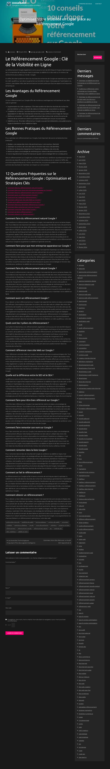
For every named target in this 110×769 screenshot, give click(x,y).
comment (82, 341)
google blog (83, 429)
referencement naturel (87, 596)
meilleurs (82, 496)
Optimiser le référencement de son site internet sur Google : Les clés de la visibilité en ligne (88, 107)
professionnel (83, 566)
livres (80, 465)
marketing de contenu (86, 472)
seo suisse (82, 637)
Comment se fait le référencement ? (20, 212)
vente (81, 724)
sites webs (82, 697)
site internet (83, 663)
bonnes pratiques (41, 522)
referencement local (86, 593)
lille (80, 455)
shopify (81, 643)
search (81, 613)
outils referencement (86, 526)
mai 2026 (82, 157)
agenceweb (83, 301)
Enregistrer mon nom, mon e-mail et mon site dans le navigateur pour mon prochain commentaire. (36, 620)
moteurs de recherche (86, 499)
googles (81, 452)
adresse (81, 265)
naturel (81, 506)
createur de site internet (87, 358)
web (42, 52)
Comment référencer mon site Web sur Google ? (24, 200)
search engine (83, 616)
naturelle (82, 509)
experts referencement (87, 398)
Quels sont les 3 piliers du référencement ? (22, 197)
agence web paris (85, 294)
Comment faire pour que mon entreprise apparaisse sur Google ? (30, 190)
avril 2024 (82, 240)
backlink (82, 331)
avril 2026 (82, 160)
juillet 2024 (83, 230)
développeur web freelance (88, 375)
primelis (81, 559)
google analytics (84, 425)
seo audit (82, 630)
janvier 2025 (83, 210)
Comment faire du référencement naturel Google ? (25, 188)
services (81, 640)
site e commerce (84, 657)
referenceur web (85, 606)
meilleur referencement (87, 482)
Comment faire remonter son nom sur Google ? (24, 207)
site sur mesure (84, 677)
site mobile (82, 673)
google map (83, 432)
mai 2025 (82, 197)
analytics (82, 308)
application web (84, 321)
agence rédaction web (86, 284)
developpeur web (85, 372)
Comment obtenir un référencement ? (21, 214)
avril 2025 (82, 200)
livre (80, 459)
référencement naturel (41, 528)
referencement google (25, 528)
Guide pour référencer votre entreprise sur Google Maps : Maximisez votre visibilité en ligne (88, 91)
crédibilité (9, 525)
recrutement (83, 573)
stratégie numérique (86, 714)
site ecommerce (84, 660)
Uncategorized (84, 720)
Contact (98, 4)
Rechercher (81, 54)
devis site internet (85, 382)
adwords (82, 269)
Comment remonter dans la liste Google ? (22, 209)
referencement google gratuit (89, 586)
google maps (83, 435)
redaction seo (83, 576)
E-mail (8, 598)
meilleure (82, 492)
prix (80, 563)
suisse (81, 717)
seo (51, 528)
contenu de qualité (54, 522)
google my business (85, 439)
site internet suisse (85, 670)
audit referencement (86, 328)
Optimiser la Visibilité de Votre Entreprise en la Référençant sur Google (88, 83)
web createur (83, 730)
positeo (81, 549)
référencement (10, 528)
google (38, 52)
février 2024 (83, 247)
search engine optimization (88, 623)
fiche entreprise (84, 405)
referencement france (86, 583)
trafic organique (11, 531)
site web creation (84, 687)
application (82, 315)
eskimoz (81, 392)
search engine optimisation (88, 620)
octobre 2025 (83, 180)
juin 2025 (82, 193)
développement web (86, 365)
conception (83, 348)
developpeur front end (87, 368)
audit (80, 325)
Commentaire (11, 562)
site (80, 653)
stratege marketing (85, 710)
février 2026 (83, 167)
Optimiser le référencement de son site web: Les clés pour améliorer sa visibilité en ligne (88, 99)
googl (33, 52)
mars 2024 (82, 244)
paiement (82, 543)
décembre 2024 (84, 214)
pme (80, 546)
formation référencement (88, 408)
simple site (82, 647)
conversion (65, 522)
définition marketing (86, 361)
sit (79, 650)
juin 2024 (82, 234)
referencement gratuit (86, 590)
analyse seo (83, 304)
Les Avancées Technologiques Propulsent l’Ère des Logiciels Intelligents (21, 542)
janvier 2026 (83, 170)
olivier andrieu (84, 522)
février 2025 (83, 207)
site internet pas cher (86, 667)
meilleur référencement (87, 486)
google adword (84, 419)
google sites (83, 445)
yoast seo (82, 754)
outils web (82, 533)
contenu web (83, 355)
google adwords (84, 422)
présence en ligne (64, 525)
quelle (81, 569)
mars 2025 (82, 204)
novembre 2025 (84, 177)
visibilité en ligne (23, 531)
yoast (80, 751)
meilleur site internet (86, 489)
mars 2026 (82, 163)
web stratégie (83, 737)
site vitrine (82, 680)
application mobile (85, 318)
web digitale (83, 734)
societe (81, 704)
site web (81, 683)
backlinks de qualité (27, 522)
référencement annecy (87, 579)
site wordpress (84, 694)
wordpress (82, 747)
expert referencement (86, 395)
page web (82, 539)
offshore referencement (87, 519)
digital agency (83, 385)
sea (80, 610)
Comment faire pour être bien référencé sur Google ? (26, 205)
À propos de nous (85, 4)
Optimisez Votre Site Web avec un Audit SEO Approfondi (57, 542)
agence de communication (88, 272)
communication (84, 345)
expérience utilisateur (20, 525)
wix (80, 744)
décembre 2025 (84, 173)
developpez (83, 378)
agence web (83, 291)
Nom (8, 588)
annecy (81, 311)
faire (80, 402)
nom (80, 512)
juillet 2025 (82, 190)
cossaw (12, 52)
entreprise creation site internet (90, 388)
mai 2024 (82, 237)
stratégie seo (58, 528)
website (81, 740)
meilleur (82, 479)
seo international (84, 633)
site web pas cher (85, 690)
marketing (82, 469)
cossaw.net (19, 2)
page (80, 536)
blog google (83, 338)
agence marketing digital (87, 281)
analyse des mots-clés (13, 522)
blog (80, 335)
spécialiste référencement (88, 707)
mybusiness (83, 502)
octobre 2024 (83, 220)
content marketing (85, 351)
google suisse (83, 449)
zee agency (83, 757)
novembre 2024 (84, 217)
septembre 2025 (84, 183)
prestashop (82, 556)
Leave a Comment (54, 52)
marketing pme (84, 476)
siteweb (81, 700)
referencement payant (87, 600)
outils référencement (86, 529)
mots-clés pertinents (42, 525)
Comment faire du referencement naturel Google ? (25, 192)
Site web (8, 608)
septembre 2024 (84, 224)
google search (84, 442)
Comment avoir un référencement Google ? (23, 195)
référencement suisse (86, 603)
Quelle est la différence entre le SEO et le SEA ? (24, 202)
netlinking (53, 525)
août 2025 (82, 187)
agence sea (82, 288)
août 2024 (82, 227)
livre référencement (86, 462)
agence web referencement (88, 298)
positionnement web (86, 553)
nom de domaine (84, 516)
